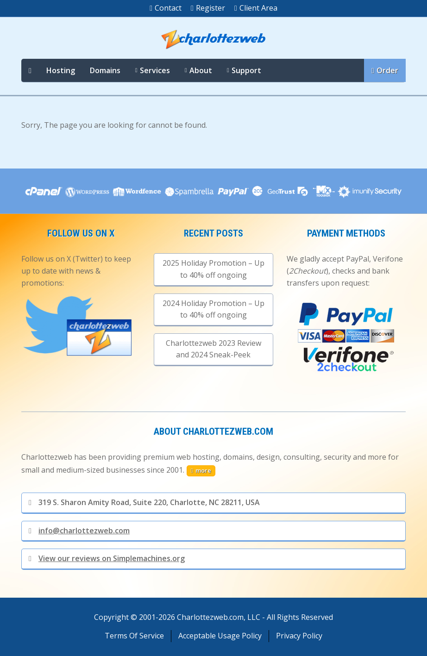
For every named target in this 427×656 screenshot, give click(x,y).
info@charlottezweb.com (79, 530)
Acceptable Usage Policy (220, 636)
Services (155, 70)
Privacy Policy (299, 636)
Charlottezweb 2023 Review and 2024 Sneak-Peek (213, 349)
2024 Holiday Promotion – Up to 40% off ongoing (213, 309)
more (201, 470)
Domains (105, 70)
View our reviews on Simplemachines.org (107, 558)
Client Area (255, 8)
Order (384, 70)
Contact (166, 8)
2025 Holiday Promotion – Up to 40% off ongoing (213, 269)
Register (208, 8)
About (200, 70)
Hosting (60, 70)
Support (246, 70)
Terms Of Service (134, 636)
